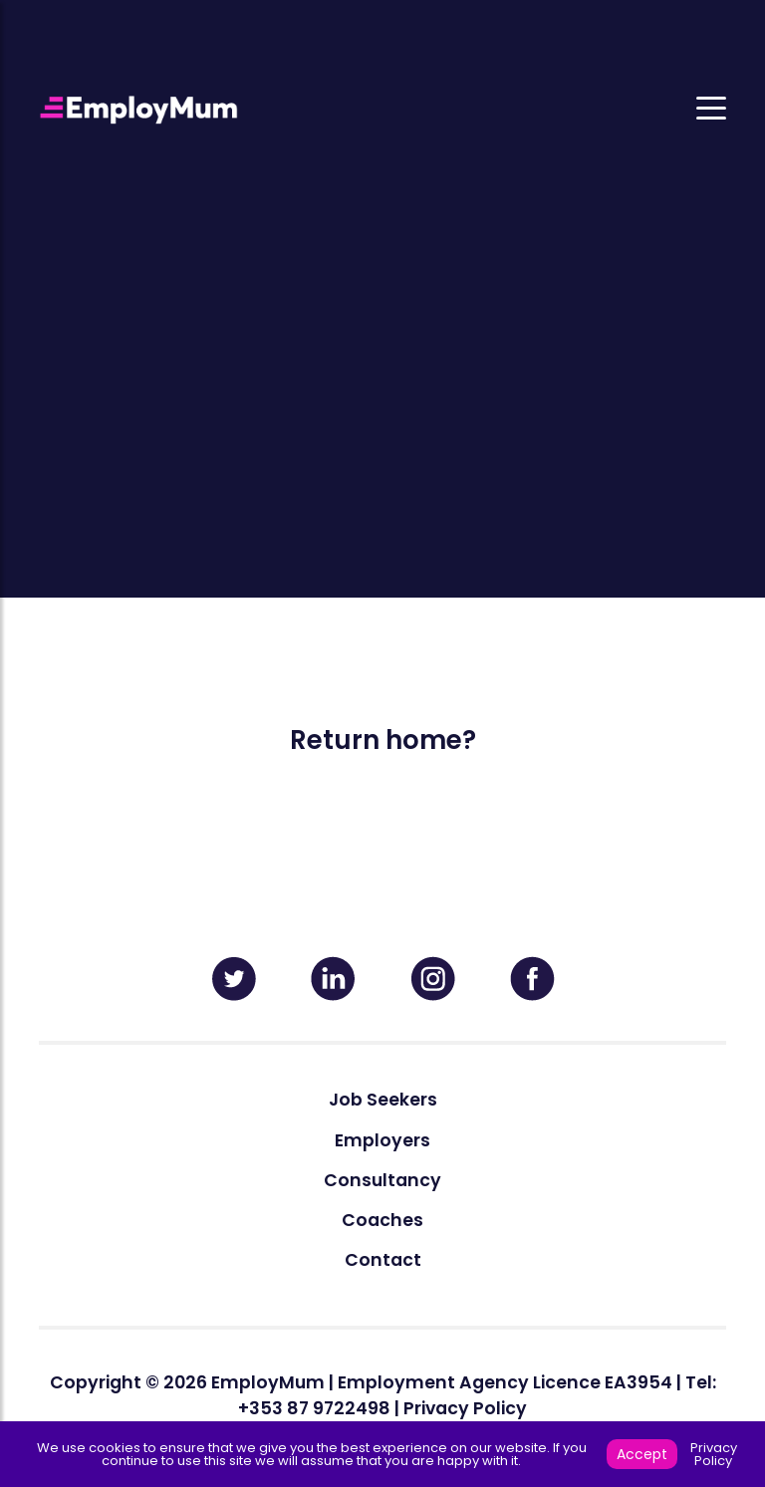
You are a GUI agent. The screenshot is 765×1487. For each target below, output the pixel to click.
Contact (383, 1260)
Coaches (382, 1220)
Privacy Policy (465, 1408)
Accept (642, 1454)
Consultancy (382, 1180)
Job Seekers (383, 1100)
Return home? (383, 740)
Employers (382, 1140)
